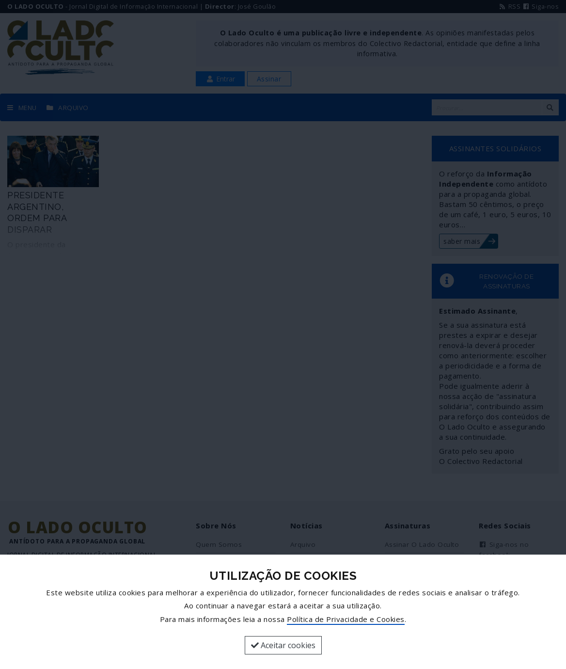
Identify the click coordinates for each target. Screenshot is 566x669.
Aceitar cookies (283, 645)
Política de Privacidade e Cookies (346, 619)
